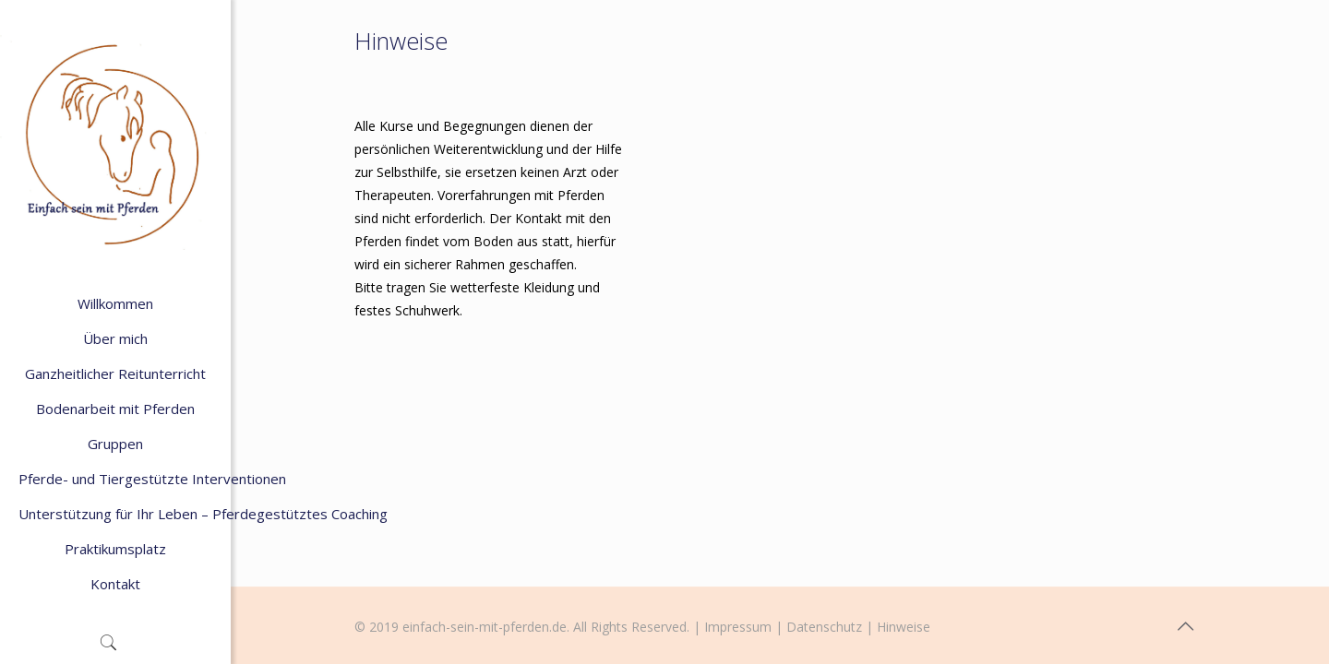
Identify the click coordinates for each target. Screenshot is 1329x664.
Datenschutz (824, 626)
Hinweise (903, 626)
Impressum (738, 626)
